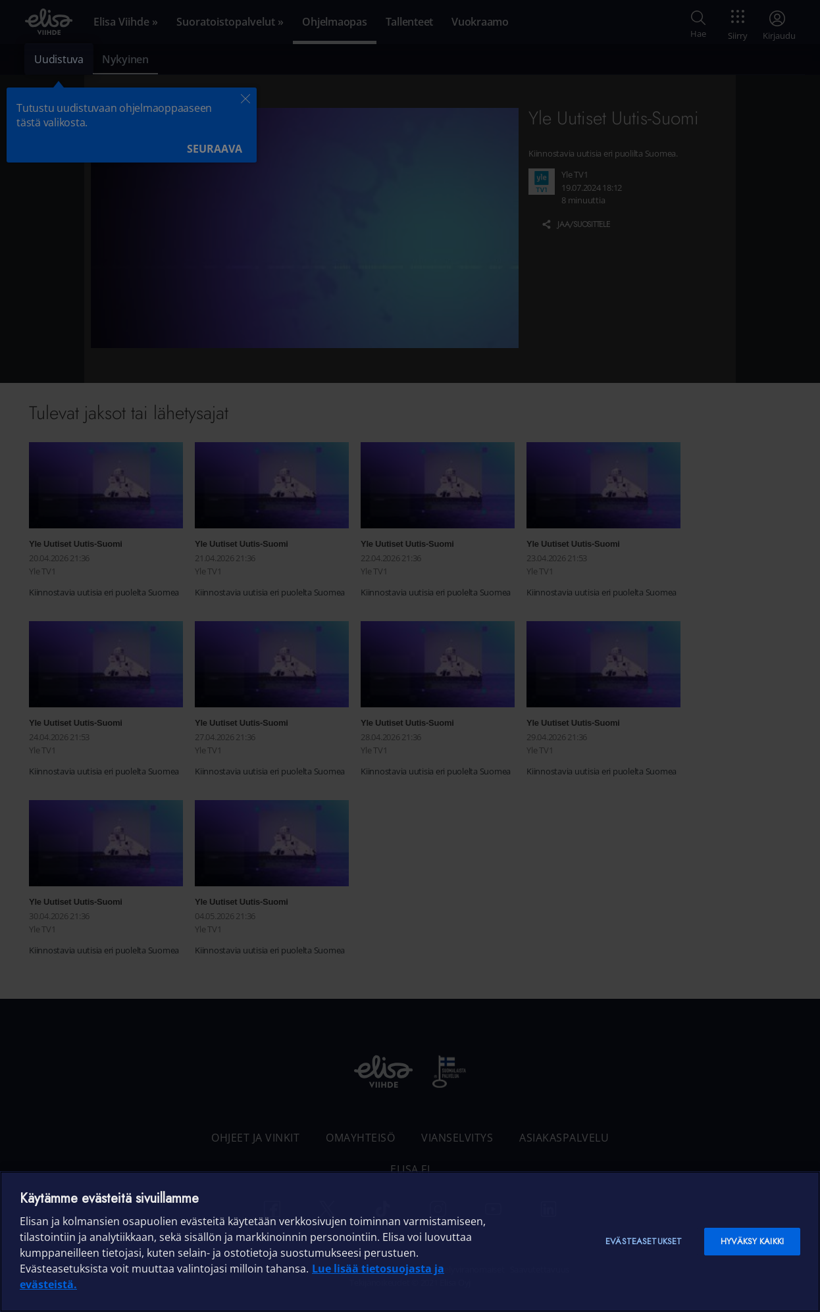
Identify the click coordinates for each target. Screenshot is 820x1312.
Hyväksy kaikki (752, 1241)
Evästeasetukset (643, 1241)
